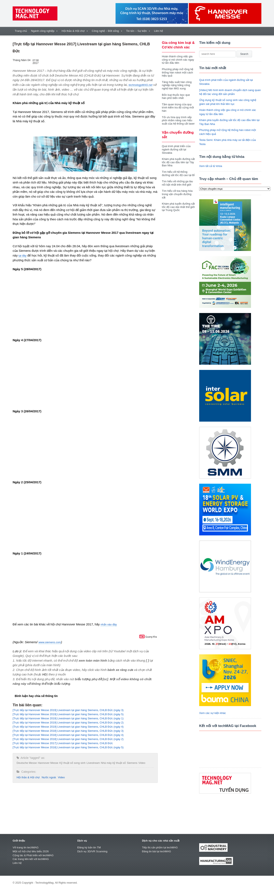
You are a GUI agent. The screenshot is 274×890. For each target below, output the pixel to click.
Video (141, 762)
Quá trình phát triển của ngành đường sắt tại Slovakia (176, 149)
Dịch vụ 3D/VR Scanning (92, 851)
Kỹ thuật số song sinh (72, 762)
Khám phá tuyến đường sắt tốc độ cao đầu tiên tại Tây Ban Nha (178, 162)
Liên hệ (158, 30)
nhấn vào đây (109, 624)
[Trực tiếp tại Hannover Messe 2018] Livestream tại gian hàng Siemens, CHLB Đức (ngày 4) (68, 734)
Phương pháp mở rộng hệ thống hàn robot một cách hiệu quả (177, 72)
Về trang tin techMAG (25, 847)
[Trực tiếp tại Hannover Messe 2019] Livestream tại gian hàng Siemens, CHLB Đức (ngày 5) (68, 714)
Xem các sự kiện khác (212, 713)
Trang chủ (21, 30)
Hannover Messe (48, 762)
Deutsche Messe (27, 762)
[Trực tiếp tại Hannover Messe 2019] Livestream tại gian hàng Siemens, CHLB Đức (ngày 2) (68, 722)
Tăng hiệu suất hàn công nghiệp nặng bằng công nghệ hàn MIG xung (177, 85)
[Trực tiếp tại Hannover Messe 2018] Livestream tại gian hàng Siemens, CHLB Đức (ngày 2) (68, 739)
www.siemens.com (50, 642)
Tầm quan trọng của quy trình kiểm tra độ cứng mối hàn (178, 107)
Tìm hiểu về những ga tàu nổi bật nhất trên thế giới (177, 183)
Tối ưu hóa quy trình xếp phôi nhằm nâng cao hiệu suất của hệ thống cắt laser (178, 120)
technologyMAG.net (140, 84)
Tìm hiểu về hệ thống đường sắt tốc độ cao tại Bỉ (178, 173)
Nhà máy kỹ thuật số (112, 762)
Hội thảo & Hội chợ (28, 777)
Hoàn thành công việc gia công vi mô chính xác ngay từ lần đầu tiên (178, 59)
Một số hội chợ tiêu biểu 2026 (30, 851)
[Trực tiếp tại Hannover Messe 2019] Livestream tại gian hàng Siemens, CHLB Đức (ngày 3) (68, 710)
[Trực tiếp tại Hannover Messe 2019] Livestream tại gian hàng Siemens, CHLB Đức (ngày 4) (68, 726)
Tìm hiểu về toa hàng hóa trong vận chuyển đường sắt (177, 194)
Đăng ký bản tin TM (89, 847)
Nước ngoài (48, 777)
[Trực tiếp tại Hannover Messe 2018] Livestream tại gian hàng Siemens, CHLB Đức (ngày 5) (68, 747)
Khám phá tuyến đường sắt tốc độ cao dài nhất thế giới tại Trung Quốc (178, 207)
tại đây (22, 255)
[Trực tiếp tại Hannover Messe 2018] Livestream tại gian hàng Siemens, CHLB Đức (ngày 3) (68, 730)
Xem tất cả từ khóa (210, 166)
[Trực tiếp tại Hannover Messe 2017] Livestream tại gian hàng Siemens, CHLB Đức (62, 743)
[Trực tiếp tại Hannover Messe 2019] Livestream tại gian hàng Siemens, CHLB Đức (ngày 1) (68, 718)
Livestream (92, 762)
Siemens (131, 762)
